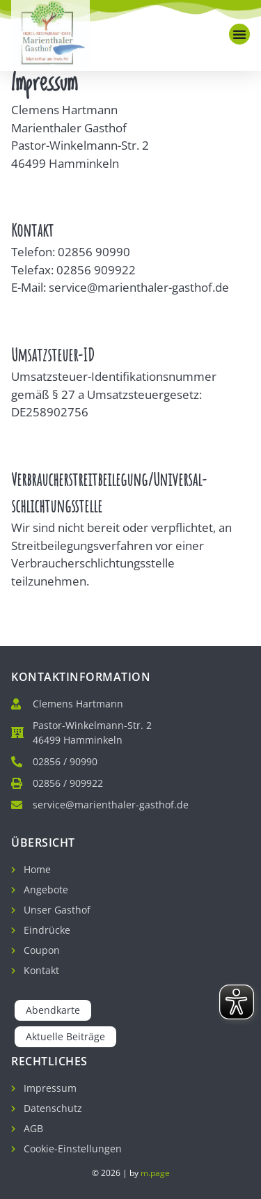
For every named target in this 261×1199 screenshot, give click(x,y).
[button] (239, 34)
